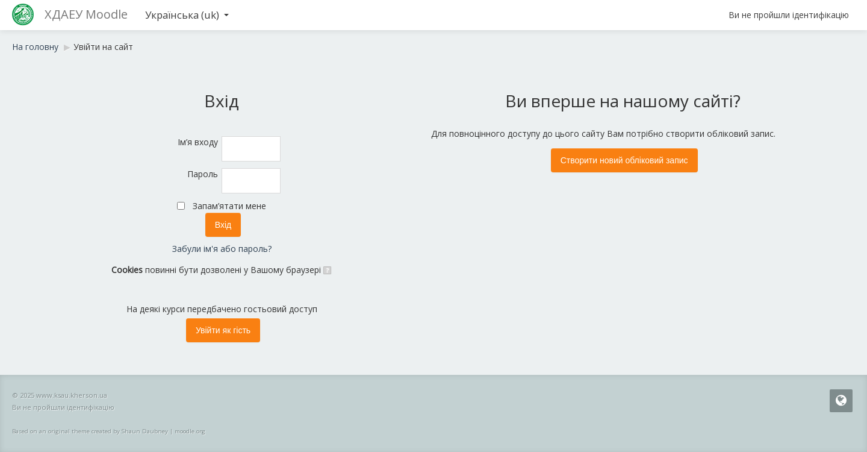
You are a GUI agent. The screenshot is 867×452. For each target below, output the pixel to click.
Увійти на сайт (103, 46)
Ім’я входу (198, 142)
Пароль (202, 174)
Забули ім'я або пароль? (222, 248)
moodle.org (190, 431)
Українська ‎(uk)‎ (187, 15)
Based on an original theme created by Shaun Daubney (90, 431)
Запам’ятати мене (229, 206)
